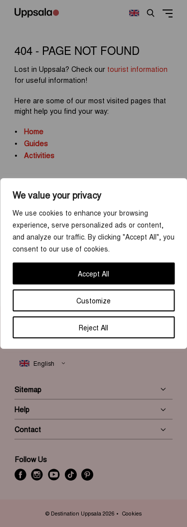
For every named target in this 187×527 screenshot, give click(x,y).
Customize (93, 300)
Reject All (93, 327)
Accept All (93, 273)
